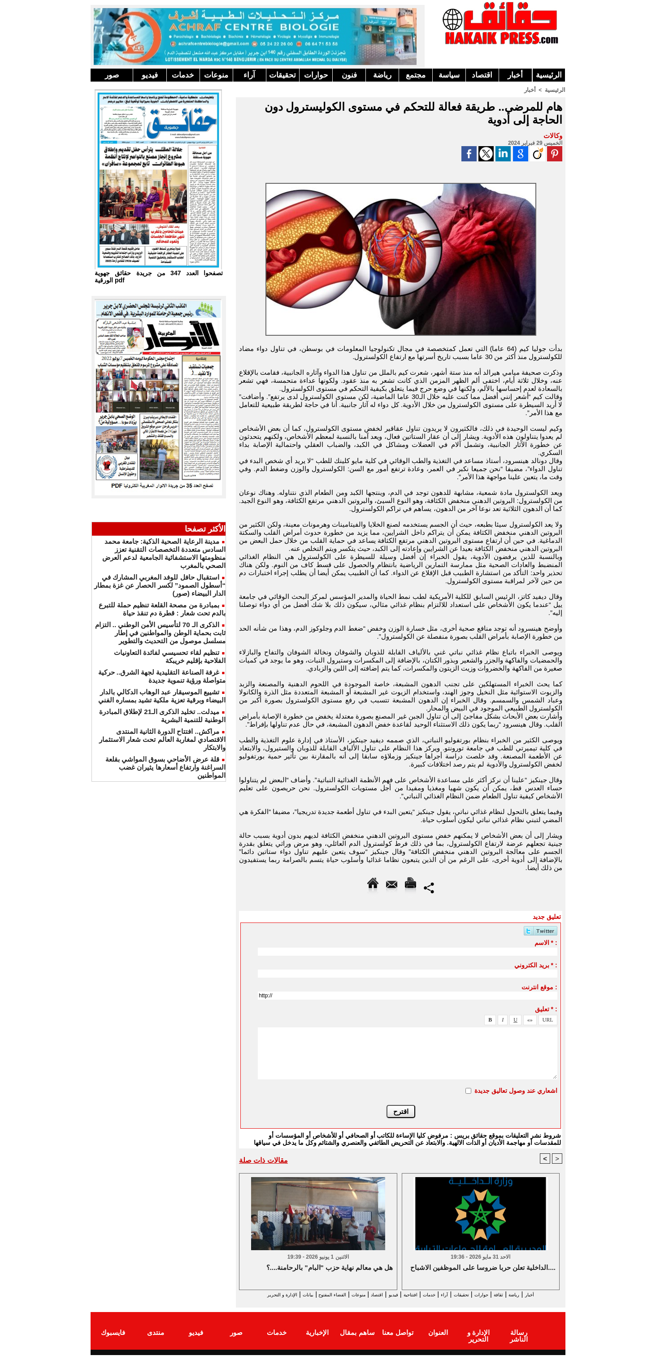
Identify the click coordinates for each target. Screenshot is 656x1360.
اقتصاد (482, 75)
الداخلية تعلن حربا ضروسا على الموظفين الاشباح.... (483, 1268)
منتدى (155, 1339)
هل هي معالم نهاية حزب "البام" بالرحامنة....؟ (329, 1268)
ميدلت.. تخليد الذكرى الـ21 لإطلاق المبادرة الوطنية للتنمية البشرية (162, 715)
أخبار (515, 75)
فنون (349, 75)
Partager (429, 887)
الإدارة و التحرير (399, 1302)
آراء (249, 75)
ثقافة (512, 1294)
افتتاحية (393, 1294)
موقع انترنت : (539, 986)
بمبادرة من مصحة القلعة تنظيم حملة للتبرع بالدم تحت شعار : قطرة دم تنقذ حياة (162, 609)
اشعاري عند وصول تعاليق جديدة (515, 1090)
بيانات (248, 1294)
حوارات (316, 75)
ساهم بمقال (357, 1339)
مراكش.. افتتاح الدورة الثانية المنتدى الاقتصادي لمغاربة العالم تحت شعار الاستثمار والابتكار (162, 739)
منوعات (216, 75)
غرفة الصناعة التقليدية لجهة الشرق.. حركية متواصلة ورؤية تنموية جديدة (162, 676)
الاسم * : (545, 942)
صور (112, 75)
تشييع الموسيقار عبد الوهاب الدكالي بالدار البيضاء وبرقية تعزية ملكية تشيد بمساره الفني (162, 696)
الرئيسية (549, 75)
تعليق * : (546, 1008)
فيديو (150, 75)
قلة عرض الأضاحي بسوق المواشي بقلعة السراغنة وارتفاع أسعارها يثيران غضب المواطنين (165, 767)
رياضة (382, 75)
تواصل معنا (397, 1339)
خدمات (183, 75)
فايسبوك (113, 1339)
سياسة (449, 75)
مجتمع (416, 75)
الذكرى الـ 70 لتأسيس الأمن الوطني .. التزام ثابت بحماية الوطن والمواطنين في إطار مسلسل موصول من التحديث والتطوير (160, 633)
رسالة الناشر (518, 1339)
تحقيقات (282, 75)
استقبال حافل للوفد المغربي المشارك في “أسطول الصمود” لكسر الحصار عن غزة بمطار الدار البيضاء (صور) (160, 585)
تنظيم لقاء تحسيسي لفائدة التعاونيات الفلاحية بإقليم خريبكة (170, 656)
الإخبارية (317, 1339)
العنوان (438, 1339)
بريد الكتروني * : (535, 964)
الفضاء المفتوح (283, 1294)
